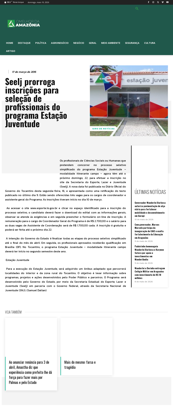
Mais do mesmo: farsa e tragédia (83, 364)
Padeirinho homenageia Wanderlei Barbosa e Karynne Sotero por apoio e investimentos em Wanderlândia (150, 248)
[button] (137, 9)
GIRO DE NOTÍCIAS (103, 128)
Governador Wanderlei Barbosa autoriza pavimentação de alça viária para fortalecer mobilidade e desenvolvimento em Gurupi (150, 208)
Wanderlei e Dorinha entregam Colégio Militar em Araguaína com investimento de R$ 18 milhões (150, 266)
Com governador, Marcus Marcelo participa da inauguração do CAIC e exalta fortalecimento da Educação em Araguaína (149, 229)
